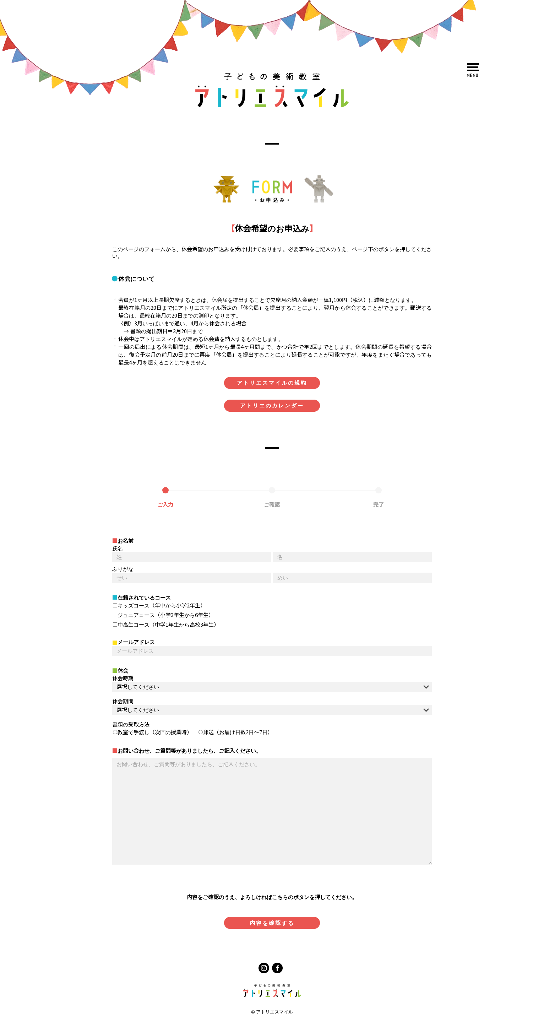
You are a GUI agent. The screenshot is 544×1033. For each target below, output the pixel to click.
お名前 (126, 541)
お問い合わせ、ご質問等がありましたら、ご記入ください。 (189, 751)
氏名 (117, 549)
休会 (123, 671)
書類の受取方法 (130, 724)
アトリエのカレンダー (272, 405)
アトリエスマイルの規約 (272, 383)
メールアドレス (136, 642)
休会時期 (123, 678)
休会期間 (123, 701)
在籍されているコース (144, 598)
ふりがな (123, 569)
